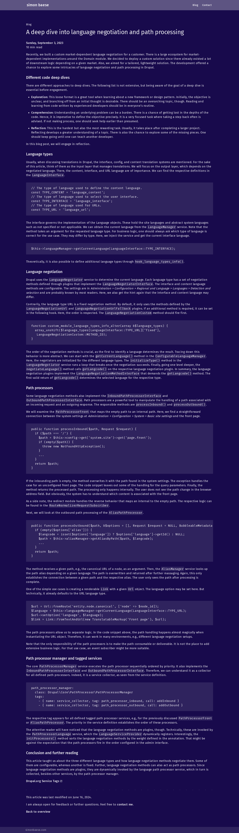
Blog (29, 24)
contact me (125, 804)
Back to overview (38, 811)
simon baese (38, 5)
